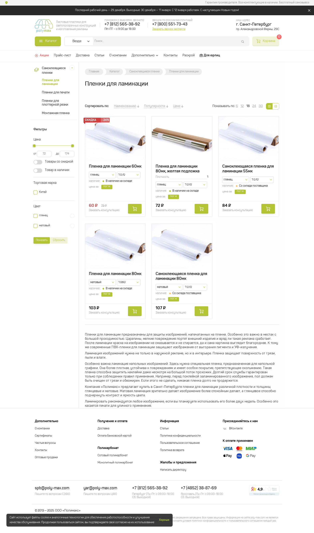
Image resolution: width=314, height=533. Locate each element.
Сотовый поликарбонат (113, 455)
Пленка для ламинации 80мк (115, 274)
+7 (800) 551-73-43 (169, 24)
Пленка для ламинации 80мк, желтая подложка (177, 169)
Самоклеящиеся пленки (49, 71)
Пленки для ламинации (50, 82)
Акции (42, 55)
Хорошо (164, 520)
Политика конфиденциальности (180, 435)
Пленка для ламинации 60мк (115, 167)
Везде (76, 41)
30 (261, 106)
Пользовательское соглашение (180, 443)
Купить (135, 208)
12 (242, 106)
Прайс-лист (62, 55)
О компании (118, 55)
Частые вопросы (45, 443)
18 (248, 106)
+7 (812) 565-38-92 (122, 24)
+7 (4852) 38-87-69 (199, 488)
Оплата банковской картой (115, 435)
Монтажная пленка (55, 113)
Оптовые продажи (46, 457)
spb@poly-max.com (52, 488)
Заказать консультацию (104, 210)
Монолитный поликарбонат (115, 462)
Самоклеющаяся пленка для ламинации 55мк (248, 169)
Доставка (83, 55)
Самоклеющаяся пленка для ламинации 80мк (181, 276)
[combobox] (102, 175)
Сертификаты (43, 435)
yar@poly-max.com (100, 488)
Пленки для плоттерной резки (55, 102)
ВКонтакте (233, 428)
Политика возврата (172, 450)
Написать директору (173, 469)
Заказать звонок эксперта (168, 29)
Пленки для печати (55, 92)
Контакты (170, 55)
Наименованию (125, 106)
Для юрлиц (210, 55)
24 (254, 106)
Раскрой (188, 55)
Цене (176, 106)
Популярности (154, 106)
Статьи (99, 55)
